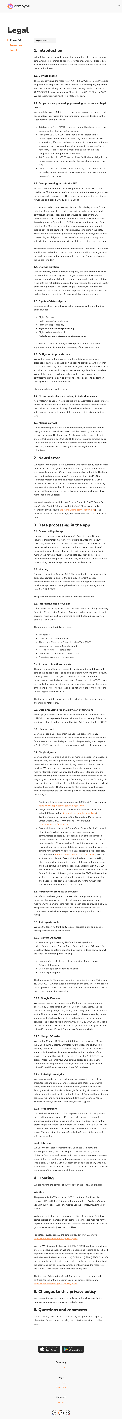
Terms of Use (16, 45)
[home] (18, 6)
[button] (45, 40)
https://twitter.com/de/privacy (53, 824)
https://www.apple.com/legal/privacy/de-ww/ (61, 805)
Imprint (13, 50)
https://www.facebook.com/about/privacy (75, 854)
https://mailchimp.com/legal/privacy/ (77, 509)
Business (61, 1402)
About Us (61, 1368)
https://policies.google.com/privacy (79, 813)
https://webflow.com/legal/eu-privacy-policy (56, 1238)
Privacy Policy (17, 40)
